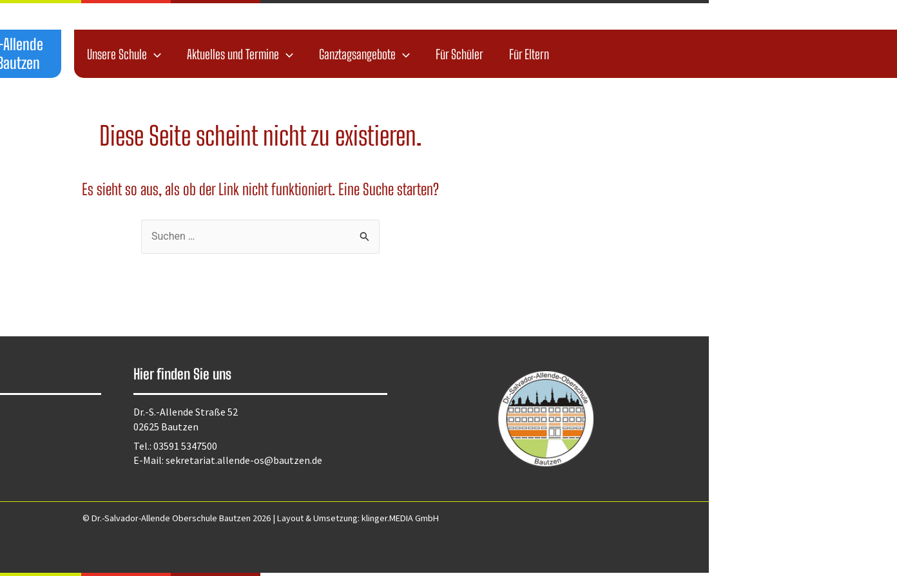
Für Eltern (717, 54)
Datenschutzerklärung (86, 413)
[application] (342, 54)
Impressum (61, 430)
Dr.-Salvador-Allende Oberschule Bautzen (176, 53)
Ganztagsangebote (552, 54)
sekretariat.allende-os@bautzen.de (432, 460)
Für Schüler (647, 54)
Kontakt (54, 447)
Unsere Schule (312, 54)
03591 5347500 (373, 445)
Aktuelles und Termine (428, 54)
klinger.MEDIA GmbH (588, 518)
